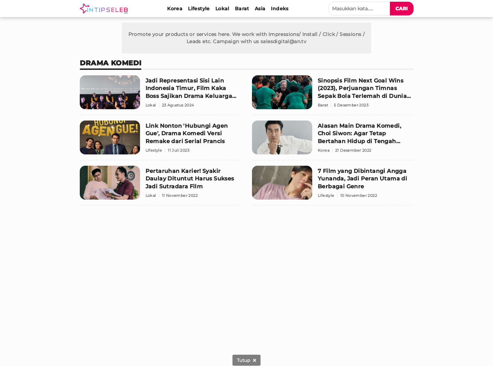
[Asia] (260, 8)
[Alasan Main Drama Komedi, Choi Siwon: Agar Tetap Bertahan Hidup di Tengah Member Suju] (333, 140)
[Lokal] (222, 8)
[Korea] (174, 8)
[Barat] (242, 8)
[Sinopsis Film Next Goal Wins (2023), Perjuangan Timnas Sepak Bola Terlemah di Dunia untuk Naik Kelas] (333, 95)
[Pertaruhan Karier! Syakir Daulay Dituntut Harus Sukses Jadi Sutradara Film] (160, 185)
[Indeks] (279, 8)
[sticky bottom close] (246, 360)
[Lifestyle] (199, 8)
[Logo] (105, 8)
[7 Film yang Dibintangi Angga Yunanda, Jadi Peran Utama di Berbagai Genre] (333, 185)
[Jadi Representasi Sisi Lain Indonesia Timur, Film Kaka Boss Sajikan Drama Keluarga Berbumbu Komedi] (160, 95)
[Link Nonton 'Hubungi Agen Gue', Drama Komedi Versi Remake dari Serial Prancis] (160, 140)
